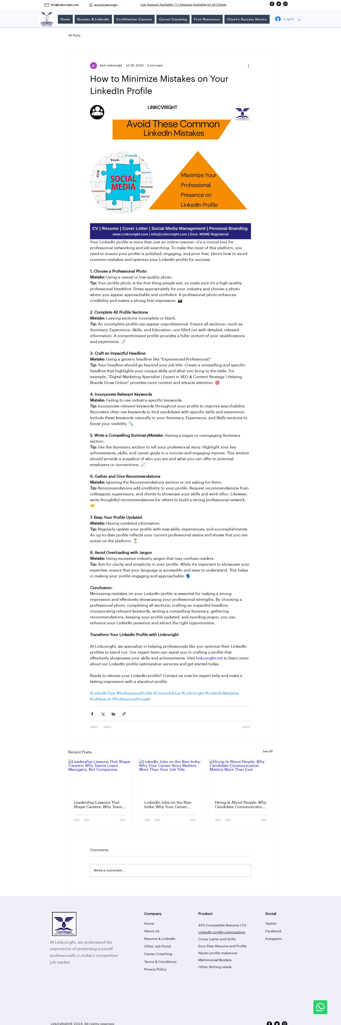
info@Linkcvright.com (65, 5)
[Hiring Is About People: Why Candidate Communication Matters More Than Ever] (241, 777)
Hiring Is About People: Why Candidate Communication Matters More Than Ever (240, 805)
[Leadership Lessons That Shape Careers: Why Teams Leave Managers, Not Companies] (100, 777)
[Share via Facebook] (92, 714)
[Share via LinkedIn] (113, 714)
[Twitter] (278, 4)
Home (149, 923)
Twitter (271, 923)
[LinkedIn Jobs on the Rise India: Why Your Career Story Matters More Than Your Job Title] (170, 777)
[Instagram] (285, 4)
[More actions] (248, 65)
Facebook (273, 931)
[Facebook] (272, 4)
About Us (151, 931)
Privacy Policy (155, 969)
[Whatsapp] (320, 1007)
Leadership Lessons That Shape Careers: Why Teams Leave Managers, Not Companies (99, 805)
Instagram (273, 939)
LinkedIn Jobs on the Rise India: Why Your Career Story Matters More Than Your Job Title (167, 805)
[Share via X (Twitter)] (103, 714)
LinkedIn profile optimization (221, 932)
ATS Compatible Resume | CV (222, 925)
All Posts (74, 35)
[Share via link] (124, 714)
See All (268, 751)
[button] (299, 19)
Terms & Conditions (160, 962)
